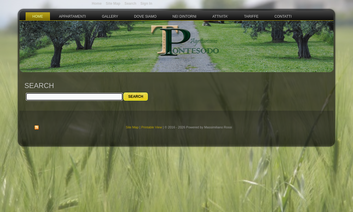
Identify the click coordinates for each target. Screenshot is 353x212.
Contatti (283, 16)
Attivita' (220, 16)
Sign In (146, 3)
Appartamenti (72, 16)
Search (130, 3)
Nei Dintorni (184, 16)
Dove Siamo (145, 16)
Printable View (151, 127)
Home (37, 16)
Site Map (132, 127)
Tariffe (251, 16)
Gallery (110, 16)
